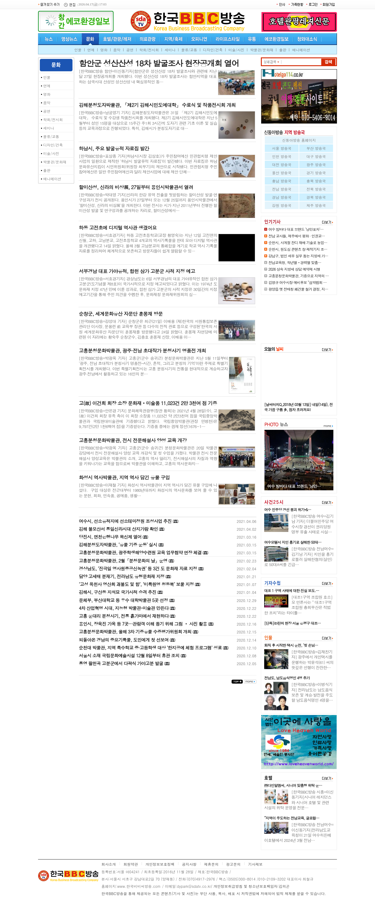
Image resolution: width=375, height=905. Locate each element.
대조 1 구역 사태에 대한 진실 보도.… (291, 590)
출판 (282, 49)
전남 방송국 (281, 189)
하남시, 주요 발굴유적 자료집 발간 (114, 148)
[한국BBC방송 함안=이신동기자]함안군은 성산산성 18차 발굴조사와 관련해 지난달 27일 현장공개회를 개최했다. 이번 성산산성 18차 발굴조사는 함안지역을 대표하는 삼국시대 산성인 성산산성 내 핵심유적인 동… (147, 76)
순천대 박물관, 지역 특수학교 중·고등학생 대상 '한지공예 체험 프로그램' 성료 (150, 647)
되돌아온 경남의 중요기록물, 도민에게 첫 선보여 (123, 639)
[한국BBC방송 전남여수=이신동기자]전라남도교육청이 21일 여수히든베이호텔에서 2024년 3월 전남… (298, 832)
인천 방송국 (281, 156)
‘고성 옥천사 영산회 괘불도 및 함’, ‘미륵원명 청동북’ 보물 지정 (136, 584)
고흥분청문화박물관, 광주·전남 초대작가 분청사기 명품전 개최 (142, 350)
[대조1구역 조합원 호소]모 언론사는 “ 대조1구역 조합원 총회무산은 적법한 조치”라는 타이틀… (298, 605)
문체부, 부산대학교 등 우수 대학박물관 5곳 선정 (123, 600)
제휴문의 (211, 864)
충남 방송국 (281, 180)
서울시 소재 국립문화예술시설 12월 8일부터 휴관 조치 (129, 655)
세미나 (170, 49)
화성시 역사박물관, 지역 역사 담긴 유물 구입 (124, 477)
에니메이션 (301, 49)
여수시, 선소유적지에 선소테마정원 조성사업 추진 (125, 521)
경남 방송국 (281, 197)
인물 (78, 49)
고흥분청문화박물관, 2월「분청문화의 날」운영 (123, 560)
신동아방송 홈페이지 (299, 140)
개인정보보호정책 (160, 864)
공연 (129, 49)
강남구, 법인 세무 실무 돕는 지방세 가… (298, 255)
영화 (103, 49)
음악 (116, 49)
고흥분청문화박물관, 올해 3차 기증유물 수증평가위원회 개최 (135, 631)
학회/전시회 (149, 49)
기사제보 (255, 864)
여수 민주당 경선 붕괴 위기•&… (287, 509)
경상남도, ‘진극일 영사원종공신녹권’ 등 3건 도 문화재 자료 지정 (138, 568)
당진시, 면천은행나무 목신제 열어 (110, 536)
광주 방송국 (316, 164)
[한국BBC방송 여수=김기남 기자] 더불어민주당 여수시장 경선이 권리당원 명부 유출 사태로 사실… (312, 524)
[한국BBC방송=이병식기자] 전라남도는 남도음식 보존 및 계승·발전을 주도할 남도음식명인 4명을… (312, 692)
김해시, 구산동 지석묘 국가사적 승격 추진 (117, 592)
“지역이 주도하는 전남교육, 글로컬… (291, 817)
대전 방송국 (281, 164)
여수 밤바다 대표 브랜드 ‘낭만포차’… (295, 229)
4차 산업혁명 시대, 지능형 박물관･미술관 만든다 (123, 608)
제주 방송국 (316, 205)
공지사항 (189, 864)
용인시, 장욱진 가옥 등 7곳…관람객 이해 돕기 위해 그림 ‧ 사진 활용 (143, 623)
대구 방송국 (316, 156)
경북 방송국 (316, 197)
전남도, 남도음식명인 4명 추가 (287, 677)
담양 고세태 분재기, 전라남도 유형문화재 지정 (121, 576)
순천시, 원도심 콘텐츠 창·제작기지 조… (297, 249)
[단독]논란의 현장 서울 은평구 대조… (292, 623)
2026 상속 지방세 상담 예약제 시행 (294, 269)
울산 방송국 (281, 172)
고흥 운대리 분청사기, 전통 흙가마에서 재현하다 (123, 616)
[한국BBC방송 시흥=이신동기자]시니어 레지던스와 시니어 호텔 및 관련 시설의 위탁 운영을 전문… (298, 799)
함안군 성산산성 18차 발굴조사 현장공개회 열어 (159, 63)
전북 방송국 (316, 189)
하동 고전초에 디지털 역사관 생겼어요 (117, 227)
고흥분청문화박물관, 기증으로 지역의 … (298, 275)
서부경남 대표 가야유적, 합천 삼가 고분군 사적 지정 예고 (137, 271)
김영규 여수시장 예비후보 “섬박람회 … (297, 282)
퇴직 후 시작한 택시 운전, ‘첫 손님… (291, 645)
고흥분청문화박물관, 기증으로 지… (296, 486)
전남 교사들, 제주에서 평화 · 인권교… (296, 235)
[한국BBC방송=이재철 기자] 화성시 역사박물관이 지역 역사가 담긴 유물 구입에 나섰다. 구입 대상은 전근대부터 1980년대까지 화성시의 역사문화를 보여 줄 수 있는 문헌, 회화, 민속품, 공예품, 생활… (148, 490)
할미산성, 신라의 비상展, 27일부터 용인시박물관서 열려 (136, 187)
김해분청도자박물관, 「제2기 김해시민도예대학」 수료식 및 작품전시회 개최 (157, 104)
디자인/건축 (213, 49)
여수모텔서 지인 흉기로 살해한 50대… (292, 542)
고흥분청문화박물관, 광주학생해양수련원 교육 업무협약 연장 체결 (140, 552)
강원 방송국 (281, 205)
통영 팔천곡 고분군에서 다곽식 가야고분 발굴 (121, 663)
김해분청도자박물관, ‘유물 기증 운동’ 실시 (118, 544)
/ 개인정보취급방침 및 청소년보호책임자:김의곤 (250, 886)
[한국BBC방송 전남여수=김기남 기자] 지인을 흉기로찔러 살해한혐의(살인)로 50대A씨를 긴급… (298, 556)
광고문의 (233, 864)
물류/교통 (189, 49)
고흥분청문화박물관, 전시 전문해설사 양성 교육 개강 (133, 440)
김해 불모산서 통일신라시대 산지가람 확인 (118, 529)
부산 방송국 (316, 148)
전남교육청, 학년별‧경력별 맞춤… (294, 262)
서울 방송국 (281, 148)
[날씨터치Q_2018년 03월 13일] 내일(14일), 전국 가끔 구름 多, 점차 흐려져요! (298, 407)
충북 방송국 (316, 180)
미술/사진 (236, 49)
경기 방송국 (316, 172)
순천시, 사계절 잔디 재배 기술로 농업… (297, 242)
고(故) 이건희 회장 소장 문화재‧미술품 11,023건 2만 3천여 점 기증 (148, 403)
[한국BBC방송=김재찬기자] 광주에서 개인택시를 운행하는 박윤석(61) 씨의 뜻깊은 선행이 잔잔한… (312, 659)
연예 (91, 49)
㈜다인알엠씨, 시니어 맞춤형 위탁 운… (293, 785)
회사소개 (108, 864)
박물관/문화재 (261, 49)
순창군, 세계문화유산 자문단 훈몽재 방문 (120, 313)
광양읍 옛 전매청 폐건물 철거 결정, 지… (298, 288)
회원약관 (130, 864)
